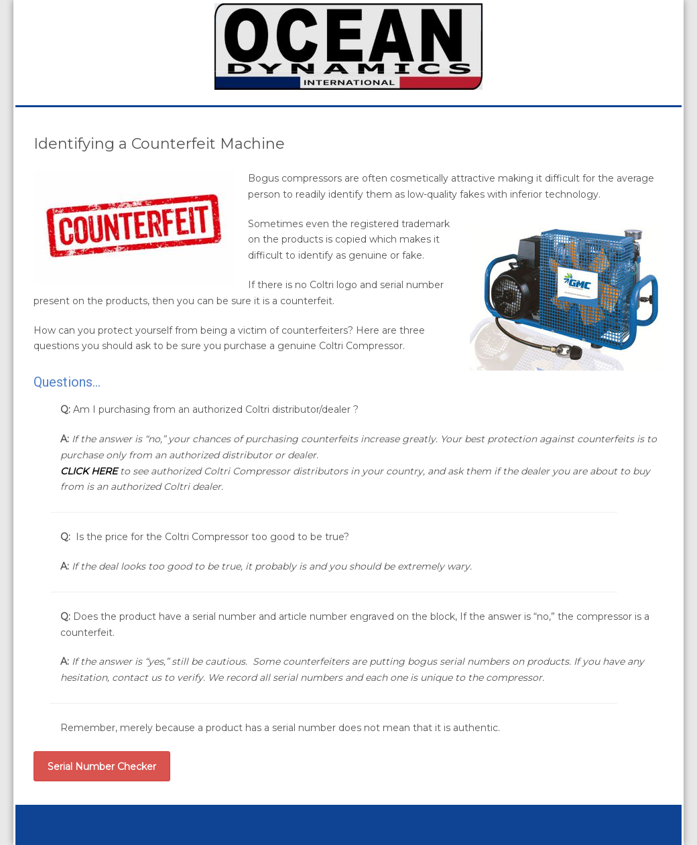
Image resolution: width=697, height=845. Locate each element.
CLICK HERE (88, 471)
